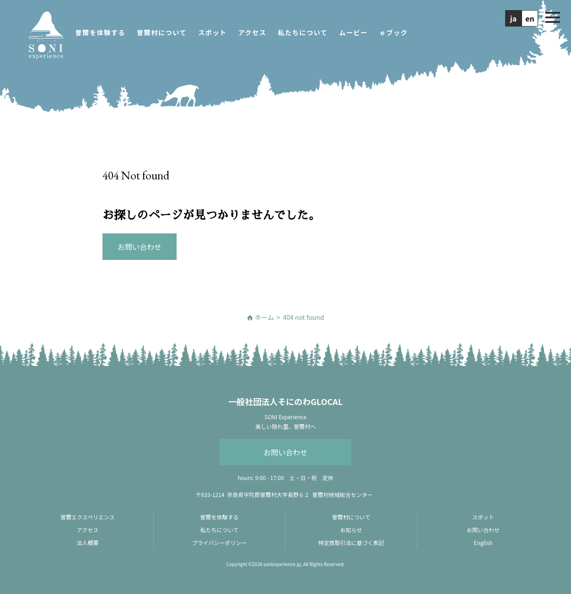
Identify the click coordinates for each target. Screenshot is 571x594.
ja (513, 18)
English (483, 542)
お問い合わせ (285, 452)
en (529, 18)
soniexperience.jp (282, 564)
